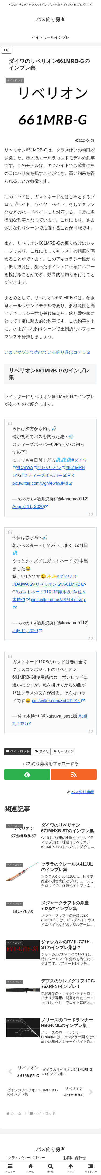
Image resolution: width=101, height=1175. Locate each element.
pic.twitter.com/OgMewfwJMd (42, 483)
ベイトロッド (18, 751)
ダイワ (42, 751)
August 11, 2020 (30, 506)
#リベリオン (51, 467)
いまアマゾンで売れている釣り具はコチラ (47, 352)
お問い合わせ (74, 1158)
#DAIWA (27, 467)
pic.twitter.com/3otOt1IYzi (58, 700)
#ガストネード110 (35, 592)
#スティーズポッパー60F (48, 475)
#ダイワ (66, 576)
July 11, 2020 (27, 630)
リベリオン (64, 751)
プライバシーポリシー (26, 1158)
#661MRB (73, 584)
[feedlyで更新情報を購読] (27, 774)
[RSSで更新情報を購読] (74, 774)
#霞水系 (65, 592)
